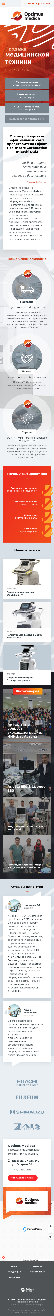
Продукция (14, 1272)
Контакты (14, 1277)
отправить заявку (22, 1178)
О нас (14, 1266)
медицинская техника (27, 83)
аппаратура (27, 96)
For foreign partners (39, 3)
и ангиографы (27, 108)
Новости (38, 1266)
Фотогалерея (37, 1272)
